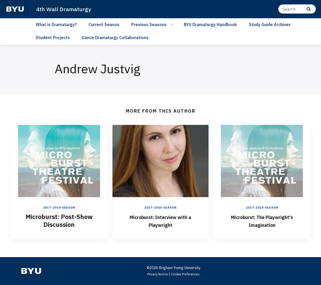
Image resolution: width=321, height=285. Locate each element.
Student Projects (53, 37)
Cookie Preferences (187, 273)
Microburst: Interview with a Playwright (160, 220)
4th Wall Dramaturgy (66, 9)
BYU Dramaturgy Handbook (210, 24)
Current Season (104, 24)
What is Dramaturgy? (56, 24)
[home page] (15, 9)
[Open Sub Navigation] (173, 24)
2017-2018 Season (59, 207)
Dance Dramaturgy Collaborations (115, 37)
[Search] (297, 9)
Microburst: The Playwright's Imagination (262, 220)
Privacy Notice (156, 273)
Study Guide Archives (270, 24)
